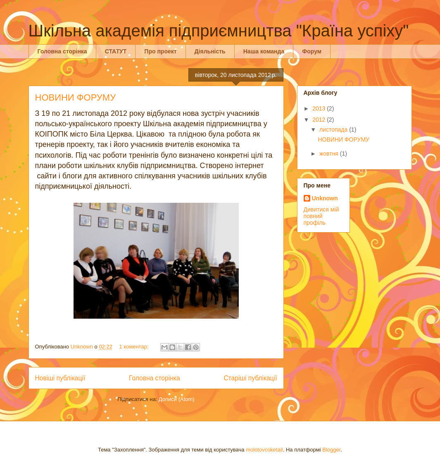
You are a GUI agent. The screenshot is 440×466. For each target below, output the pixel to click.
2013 (319, 108)
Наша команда (264, 51)
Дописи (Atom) (177, 399)
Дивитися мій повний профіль (321, 216)
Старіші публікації (250, 378)
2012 (319, 119)
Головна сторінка (62, 51)
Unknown (325, 198)
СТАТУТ (116, 51)
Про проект (160, 51)
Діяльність (210, 51)
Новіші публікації (60, 378)
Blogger (331, 450)
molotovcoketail (264, 450)
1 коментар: (134, 346)
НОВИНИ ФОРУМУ (75, 97)
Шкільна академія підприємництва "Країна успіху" (219, 31)
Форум (311, 51)
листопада (334, 129)
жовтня (329, 153)
